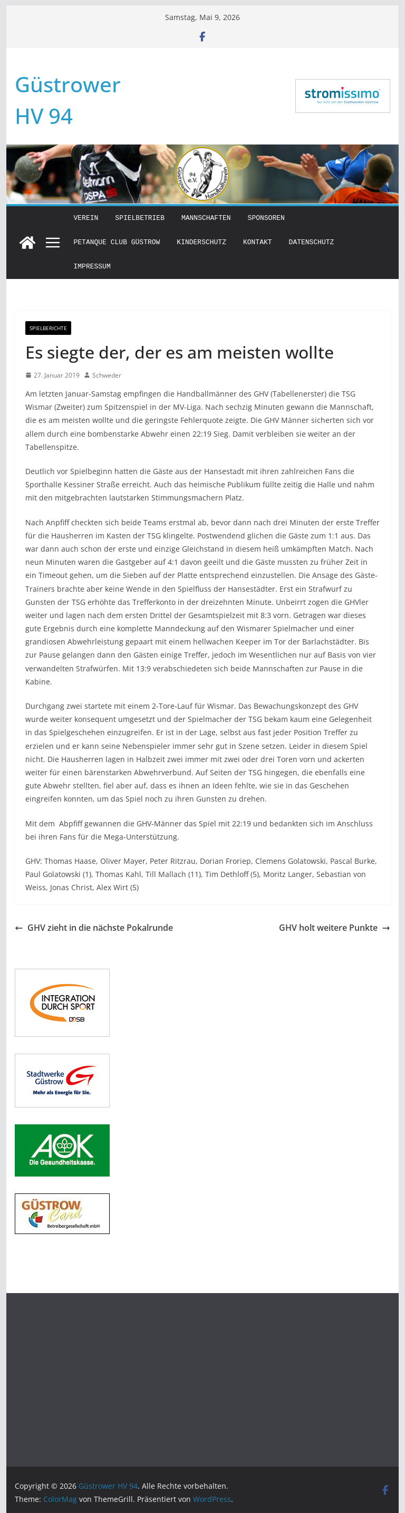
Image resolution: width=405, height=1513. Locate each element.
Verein (86, 218)
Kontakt (257, 242)
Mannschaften (206, 218)
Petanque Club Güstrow (117, 242)
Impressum (92, 267)
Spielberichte (48, 328)
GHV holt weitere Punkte (334, 927)
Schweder (106, 375)
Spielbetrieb (140, 218)
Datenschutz (311, 242)
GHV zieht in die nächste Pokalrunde (94, 927)
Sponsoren (266, 218)
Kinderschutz (201, 242)
